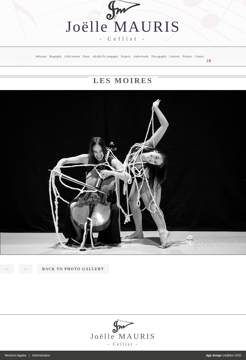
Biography (55, 56)
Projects (125, 56)
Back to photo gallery (73, 269)
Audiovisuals (141, 56)
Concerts (174, 56)
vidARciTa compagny (105, 56)
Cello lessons (72, 56)
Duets (86, 56)
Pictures (187, 56)
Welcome (41, 56)
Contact (199, 56)
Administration (41, 355)
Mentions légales (15, 355)
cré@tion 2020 (223, 355)
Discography (159, 56)
